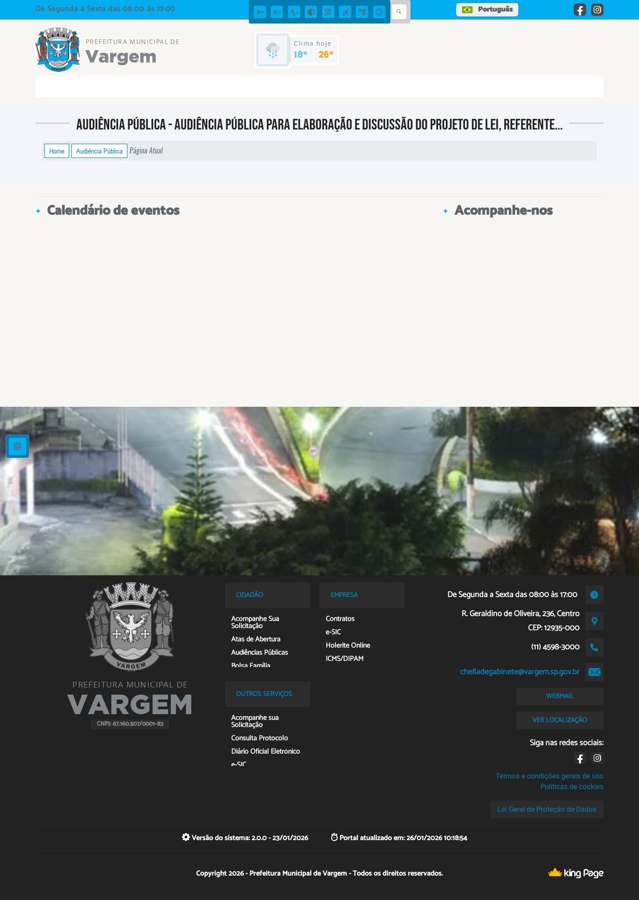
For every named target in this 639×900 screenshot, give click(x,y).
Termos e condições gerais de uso (550, 776)
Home (56, 150)
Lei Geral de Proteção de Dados (546, 809)
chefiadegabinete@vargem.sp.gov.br (520, 672)
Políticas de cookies (572, 786)
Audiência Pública (99, 150)
